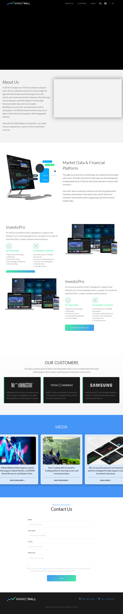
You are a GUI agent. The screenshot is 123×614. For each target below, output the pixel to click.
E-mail (30, 541)
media (93, 3)
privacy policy (43, 568)
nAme (30, 519)
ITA (113, 3)
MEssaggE (31, 552)
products (69, 3)
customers (81, 3)
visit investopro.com (79, 328)
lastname (31, 530)
